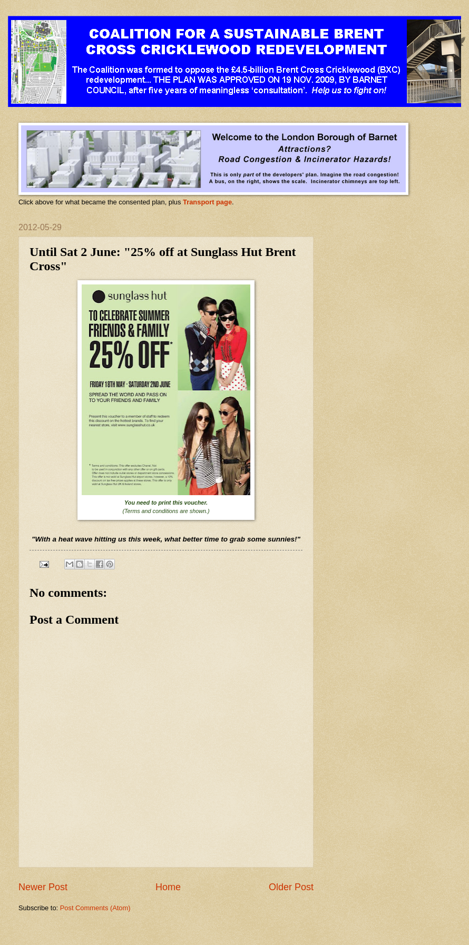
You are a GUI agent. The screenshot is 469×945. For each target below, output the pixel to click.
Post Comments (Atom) (95, 908)
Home (168, 887)
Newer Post (42, 887)
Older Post (291, 887)
